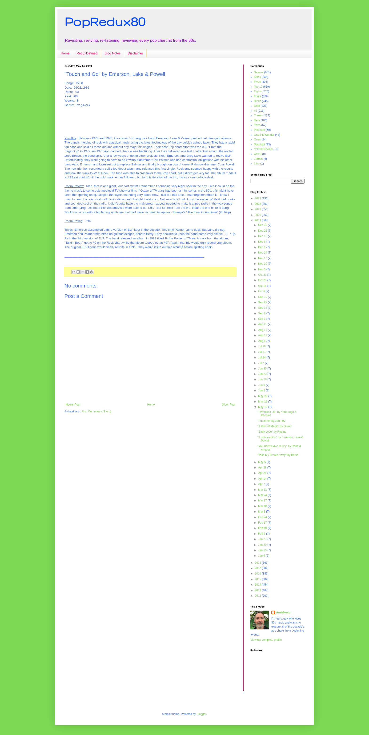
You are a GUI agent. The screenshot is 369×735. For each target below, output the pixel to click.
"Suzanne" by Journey (271, 421)
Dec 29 (263, 225)
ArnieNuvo (283, 612)
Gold (257, 105)
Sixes (257, 77)
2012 (258, 595)
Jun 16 (262, 379)
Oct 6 (262, 291)
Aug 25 (263, 324)
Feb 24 (263, 517)
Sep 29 (263, 297)
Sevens (258, 72)
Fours (257, 96)
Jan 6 (262, 555)
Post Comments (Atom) (96, 411)
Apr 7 (262, 484)
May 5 (262, 462)
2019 (258, 220)
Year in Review (263, 149)
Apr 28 (262, 467)
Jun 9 (262, 385)
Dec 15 (263, 236)
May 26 (263, 396)
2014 (258, 584)
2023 (258, 198)
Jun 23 (262, 374)
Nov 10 (263, 263)
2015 (258, 579)
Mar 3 (262, 511)
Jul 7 (261, 363)
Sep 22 (263, 302)
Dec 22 (263, 230)
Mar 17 (263, 500)
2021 (258, 209)
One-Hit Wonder (264, 134)
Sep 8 (262, 313)
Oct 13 (262, 285)
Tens (257, 120)
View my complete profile (266, 639)
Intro (257, 163)
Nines (257, 101)
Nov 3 (262, 269)
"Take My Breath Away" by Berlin (277, 455)
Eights (258, 91)
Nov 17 (263, 258)
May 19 (263, 401)
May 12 (263, 407)
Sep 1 (262, 318)
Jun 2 (262, 390)
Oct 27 (262, 274)
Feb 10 (263, 528)
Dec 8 (262, 241)
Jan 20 (262, 544)
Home (65, 53)
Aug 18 (263, 330)
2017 (258, 568)
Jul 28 (262, 346)
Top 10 (258, 86)
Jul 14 (262, 357)
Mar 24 (263, 495)
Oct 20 (262, 280)
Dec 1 (262, 247)
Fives (257, 81)
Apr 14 (262, 478)
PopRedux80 (104, 21)
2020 (258, 215)
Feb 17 (263, 522)
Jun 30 (262, 368)
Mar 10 (263, 506)
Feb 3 (262, 533)
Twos (257, 125)
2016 (258, 573)
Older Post (228, 404)
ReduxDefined (86, 53)
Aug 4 (262, 341)
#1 (255, 110)
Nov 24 (263, 252)
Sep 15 (263, 307)
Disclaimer (135, 53)
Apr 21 (262, 473)
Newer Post (73, 404)
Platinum (259, 129)
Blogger (201, 714)
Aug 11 (263, 335)
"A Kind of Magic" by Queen (274, 426)
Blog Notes (112, 53)
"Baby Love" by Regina (271, 431)
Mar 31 (263, 489)
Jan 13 (262, 550)
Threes (258, 115)
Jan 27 (262, 539)
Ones (257, 139)
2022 (258, 203)
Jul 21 (262, 351)
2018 (258, 562)
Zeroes (258, 158)
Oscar (257, 154)
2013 (258, 590)
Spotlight (259, 144)
